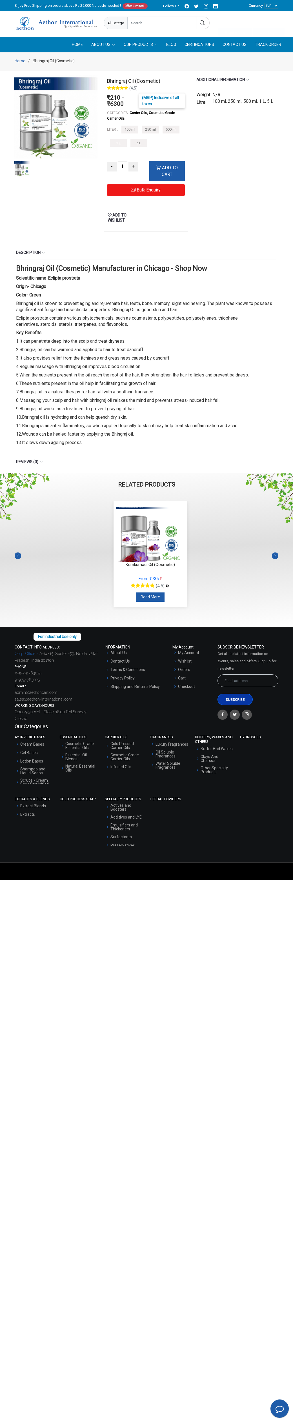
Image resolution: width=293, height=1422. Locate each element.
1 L (118, 145)
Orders (184, 672)
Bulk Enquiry (146, 192)
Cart (182, 681)
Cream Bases (32, 747)
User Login (269, 23)
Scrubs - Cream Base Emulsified (34, 785)
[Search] (203, 23)
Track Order (268, 47)
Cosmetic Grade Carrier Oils (124, 759)
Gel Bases (29, 755)
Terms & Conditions (127, 672)
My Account (188, 655)
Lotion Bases (31, 764)
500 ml (171, 132)
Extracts (27, 817)
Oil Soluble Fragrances (166, 757)
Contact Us (235, 47)
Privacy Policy (122, 681)
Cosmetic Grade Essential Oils (79, 748)
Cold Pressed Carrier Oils (122, 748)
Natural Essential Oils (80, 771)
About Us (118, 655)
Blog (171, 47)
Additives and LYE (126, 820)
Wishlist (185, 664)
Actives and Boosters (120, 810)
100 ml (130, 132)
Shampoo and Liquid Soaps (32, 773)
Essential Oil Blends (76, 759)
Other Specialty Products (214, 772)
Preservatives (122, 848)
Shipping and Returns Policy (135, 689)
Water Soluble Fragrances (168, 768)
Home (77, 47)
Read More (150, 599)
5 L (138, 145)
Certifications (199, 47)
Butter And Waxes (217, 751)
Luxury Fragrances (172, 747)
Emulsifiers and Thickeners (124, 829)
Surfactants (121, 839)
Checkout (186, 689)
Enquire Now (235, 23)
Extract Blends (33, 808)
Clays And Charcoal (209, 761)
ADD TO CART (167, 174)
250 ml (150, 132)
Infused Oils (120, 769)
